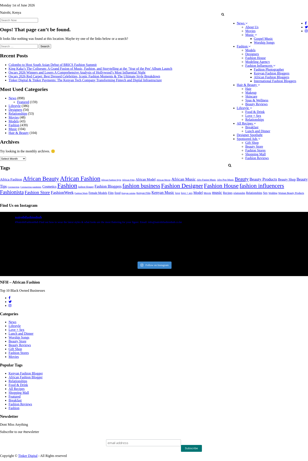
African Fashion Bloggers (271, 77)
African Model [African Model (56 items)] (146, 179)
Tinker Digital (28, 456)
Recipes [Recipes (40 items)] (228, 193)
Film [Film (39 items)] (111, 193)
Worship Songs (264, 42)
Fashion (244, 46)
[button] (222, 14)
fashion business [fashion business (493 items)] (141, 186)
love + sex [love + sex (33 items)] (186, 193)
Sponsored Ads (248, 139)
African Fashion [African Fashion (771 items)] (80, 178)
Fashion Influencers (260, 65)
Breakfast (251, 127)
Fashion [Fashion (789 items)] (67, 185)
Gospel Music (263, 38)
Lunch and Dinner (257, 131)
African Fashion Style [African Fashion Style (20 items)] (111, 180)
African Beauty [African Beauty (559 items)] (41, 178)
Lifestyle (244, 108)
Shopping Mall (255, 154)
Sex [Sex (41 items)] (265, 193)
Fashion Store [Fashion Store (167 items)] (37, 192)
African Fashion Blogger (26, 377)
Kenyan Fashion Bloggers (271, 73)
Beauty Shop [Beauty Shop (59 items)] (287, 179)
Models (250, 50)
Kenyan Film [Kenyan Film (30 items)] (143, 193)
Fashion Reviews (257, 158)
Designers (252, 54)
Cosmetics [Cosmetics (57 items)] (49, 186)
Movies (250, 31)
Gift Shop (252, 142)
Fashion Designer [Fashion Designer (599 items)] (182, 185)
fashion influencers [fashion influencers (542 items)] (262, 186)
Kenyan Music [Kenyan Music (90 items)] (162, 192)
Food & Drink (255, 112)
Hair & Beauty (248, 85)
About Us (252, 27)
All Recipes (246, 123)
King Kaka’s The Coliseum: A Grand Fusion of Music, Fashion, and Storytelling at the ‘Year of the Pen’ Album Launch (90, 68)
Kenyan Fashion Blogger (26, 373)
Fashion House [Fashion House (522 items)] (221, 186)
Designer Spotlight (249, 135)
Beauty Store (254, 146)
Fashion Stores (255, 150)
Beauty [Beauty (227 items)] (242, 179)
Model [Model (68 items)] (198, 193)
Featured (23, 102)
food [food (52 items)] (118, 193)
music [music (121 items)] (217, 192)
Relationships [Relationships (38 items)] (254, 193)
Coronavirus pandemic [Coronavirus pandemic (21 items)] (30, 187)
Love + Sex (253, 115)
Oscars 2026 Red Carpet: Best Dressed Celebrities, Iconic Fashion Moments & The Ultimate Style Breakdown (84, 76)
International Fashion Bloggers (275, 81)
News (242, 23)
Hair (248, 89)
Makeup (250, 92)
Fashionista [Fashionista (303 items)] (12, 192)
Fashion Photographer (269, 69)
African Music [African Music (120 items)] (183, 179)
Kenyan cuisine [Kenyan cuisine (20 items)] (128, 193)
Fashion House (255, 58)
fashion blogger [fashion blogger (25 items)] (86, 187)
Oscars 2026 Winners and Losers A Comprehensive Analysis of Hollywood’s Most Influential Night (77, 72)
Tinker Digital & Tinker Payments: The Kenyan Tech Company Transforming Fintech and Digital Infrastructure (85, 80)
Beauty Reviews (256, 104)
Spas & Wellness (256, 100)
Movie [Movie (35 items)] (207, 193)
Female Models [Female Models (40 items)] (98, 193)
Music (251, 35)
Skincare (251, 96)
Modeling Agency (257, 62)
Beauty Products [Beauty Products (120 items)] (263, 179)
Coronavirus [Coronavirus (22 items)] (13, 187)
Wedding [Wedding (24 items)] (272, 193)
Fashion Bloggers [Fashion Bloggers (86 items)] (108, 186)
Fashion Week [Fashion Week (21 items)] (81, 193)
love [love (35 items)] (177, 193)
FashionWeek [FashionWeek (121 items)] (62, 192)
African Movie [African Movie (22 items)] (163, 179)
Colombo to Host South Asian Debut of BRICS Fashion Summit (53, 65)
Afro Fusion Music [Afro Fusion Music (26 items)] (206, 179)
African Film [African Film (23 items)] (128, 179)
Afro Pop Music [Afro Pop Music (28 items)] (225, 179)
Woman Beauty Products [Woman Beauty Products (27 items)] (291, 193)
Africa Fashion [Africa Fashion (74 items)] (11, 179)
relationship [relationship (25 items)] (239, 193)
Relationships (254, 119)
